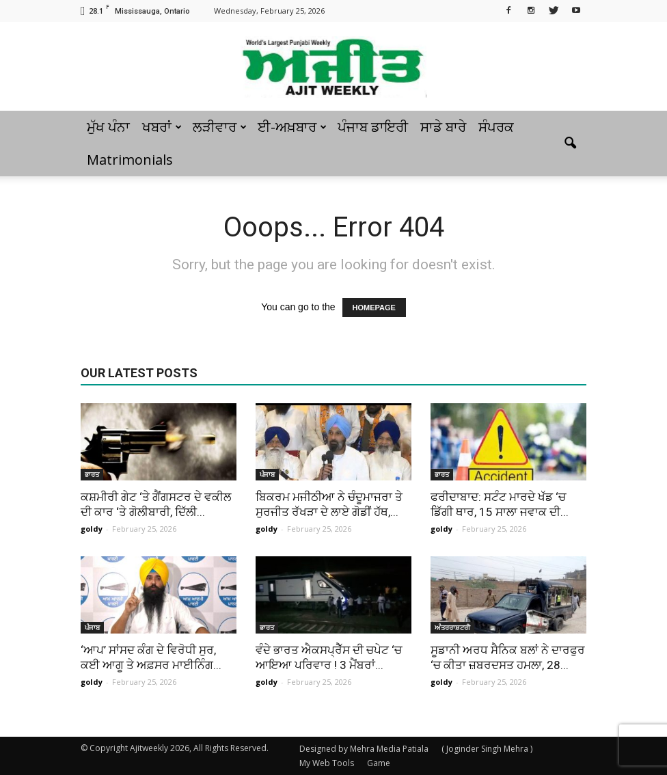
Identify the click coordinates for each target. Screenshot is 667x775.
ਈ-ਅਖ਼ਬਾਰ (292, 127)
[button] (570, 143)
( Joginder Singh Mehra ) (486, 748)
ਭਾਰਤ (92, 474)
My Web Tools (326, 763)
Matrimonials (130, 159)
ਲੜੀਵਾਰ (220, 127)
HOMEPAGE (374, 307)
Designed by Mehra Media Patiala (363, 748)
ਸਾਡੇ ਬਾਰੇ (443, 127)
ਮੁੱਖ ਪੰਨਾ (108, 127)
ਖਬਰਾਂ (162, 127)
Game (378, 763)
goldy (92, 529)
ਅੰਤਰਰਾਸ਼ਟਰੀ (452, 627)
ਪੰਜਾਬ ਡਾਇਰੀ (373, 127)
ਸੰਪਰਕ (496, 127)
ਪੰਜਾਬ (267, 474)
